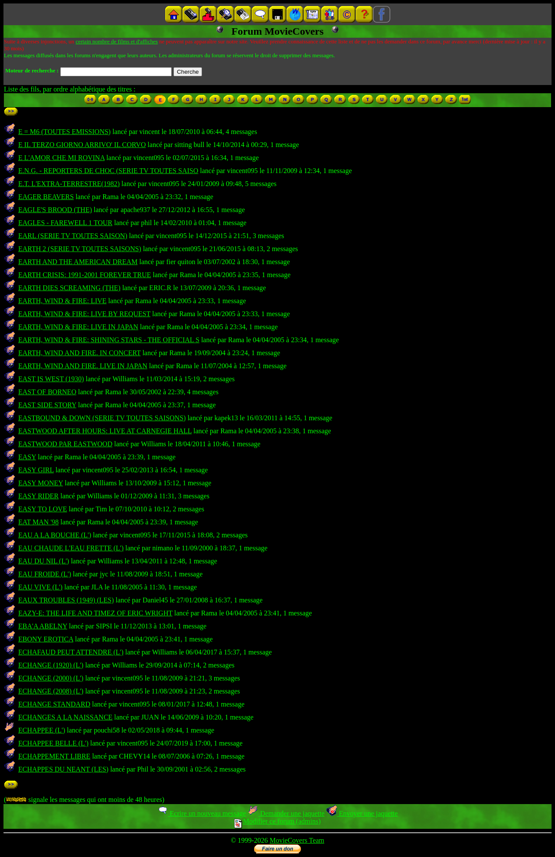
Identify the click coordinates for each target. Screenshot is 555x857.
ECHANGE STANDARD (54, 704)
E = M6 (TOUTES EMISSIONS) (64, 131)
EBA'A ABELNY (42, 626)
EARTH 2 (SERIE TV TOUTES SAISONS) (79, 248)
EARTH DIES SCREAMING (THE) (69, 287)
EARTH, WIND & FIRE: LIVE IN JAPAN (78, 326)
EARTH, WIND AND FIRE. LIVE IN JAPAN (82, 366)
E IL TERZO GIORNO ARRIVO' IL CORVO (82, 144)
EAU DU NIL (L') (43, 561)
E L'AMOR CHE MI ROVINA (61, 157)
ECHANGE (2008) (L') (50, 691)
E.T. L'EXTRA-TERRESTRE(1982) (69, 183)
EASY (27, 457)
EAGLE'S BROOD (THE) (55, 209)
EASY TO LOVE (42, 509)
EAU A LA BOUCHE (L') (54, 535)
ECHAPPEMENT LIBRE (54, 756)
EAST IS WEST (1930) (51, 379)
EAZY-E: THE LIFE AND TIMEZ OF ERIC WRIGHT (95, 613)
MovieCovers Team (297, 840)
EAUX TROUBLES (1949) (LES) (66, 600)
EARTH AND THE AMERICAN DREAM (77, 261)
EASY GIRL (36, 470)
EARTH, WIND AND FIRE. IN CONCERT (79, 353)
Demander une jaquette (286, 813)
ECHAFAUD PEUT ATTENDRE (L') (71, 652)
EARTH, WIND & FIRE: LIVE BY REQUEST (84, 313)
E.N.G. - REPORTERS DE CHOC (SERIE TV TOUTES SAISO (108, 170)
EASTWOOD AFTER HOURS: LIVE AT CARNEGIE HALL (105, 431)
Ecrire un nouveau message (201, 813)
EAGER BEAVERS (46, 196)
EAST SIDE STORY (47, 405)
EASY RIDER (38, 496)
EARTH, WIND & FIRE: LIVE (62, 300)
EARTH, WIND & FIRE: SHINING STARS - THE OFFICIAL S (108, 339)
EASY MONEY (40, 483)
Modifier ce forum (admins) (277, 821)
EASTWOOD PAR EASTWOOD (65, 444)
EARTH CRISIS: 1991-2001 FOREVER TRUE (84, 274)
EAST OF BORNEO (47, 392)
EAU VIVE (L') (40, 587)
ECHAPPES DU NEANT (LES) (63, 769)
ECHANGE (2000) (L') (50, 678)
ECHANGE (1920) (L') (50, 665)
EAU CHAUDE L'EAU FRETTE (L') (71, 548)
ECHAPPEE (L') (41, 730)
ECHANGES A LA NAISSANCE (65, 717)
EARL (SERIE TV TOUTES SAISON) (72, 235)
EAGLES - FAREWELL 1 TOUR (65, 222)
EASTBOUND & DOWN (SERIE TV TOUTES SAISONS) (102, 418)
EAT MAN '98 (38, 522)
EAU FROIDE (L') (44, 574)
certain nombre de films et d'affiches (116, 41)
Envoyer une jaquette (362, 813)
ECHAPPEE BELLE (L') (53, 743)
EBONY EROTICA (45, 639)
